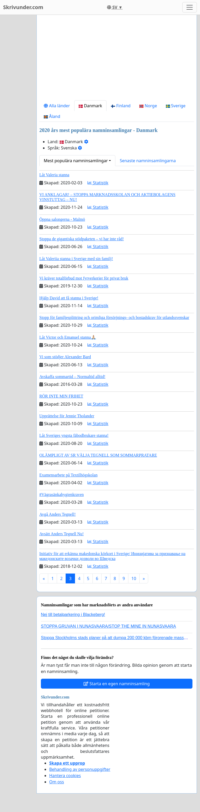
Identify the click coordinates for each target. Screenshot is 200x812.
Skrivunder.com (23, 7)
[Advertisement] (116, 59)
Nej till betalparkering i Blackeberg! (73, 614)
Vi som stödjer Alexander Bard (65, 357)
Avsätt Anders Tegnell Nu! (61, 534)
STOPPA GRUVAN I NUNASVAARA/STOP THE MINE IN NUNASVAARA (108, 626)
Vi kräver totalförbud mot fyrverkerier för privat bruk (83, 278)
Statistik (98, 183)
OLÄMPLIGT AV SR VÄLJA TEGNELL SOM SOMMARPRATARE (98, 455)
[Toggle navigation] (189, 7)
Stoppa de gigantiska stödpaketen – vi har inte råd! (81, 239)
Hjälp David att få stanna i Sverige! (68, 298)
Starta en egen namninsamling (117, 684)
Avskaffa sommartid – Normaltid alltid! (72, 376)
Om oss (56, 782)
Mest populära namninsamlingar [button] (76, 160)
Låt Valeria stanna (54, 175)
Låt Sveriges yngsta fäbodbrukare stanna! (74, 435)
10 (134, 578)
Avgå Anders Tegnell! (57, 514)
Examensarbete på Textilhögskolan (68, 475)
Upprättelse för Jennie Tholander (66, 416)
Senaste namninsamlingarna (148, 160)
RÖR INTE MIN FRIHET (61, 396)
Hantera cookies (65, 775)
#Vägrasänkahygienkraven (61, 494)
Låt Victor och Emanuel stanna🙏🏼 (67, 337)
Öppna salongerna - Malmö (62, 219)
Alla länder (57, 106)
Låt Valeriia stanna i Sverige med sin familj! (76, 258)
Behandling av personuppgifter (79, 769)
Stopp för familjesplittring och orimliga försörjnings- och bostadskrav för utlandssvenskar (114, 317)
